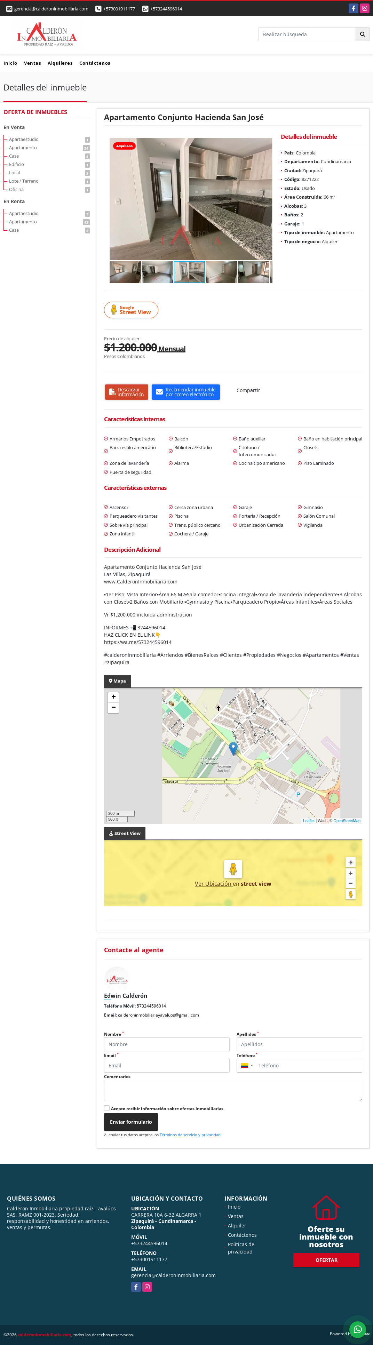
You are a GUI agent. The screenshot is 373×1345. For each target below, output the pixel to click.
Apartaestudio (49, 139)
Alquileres (60, 63)
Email (111, 1055)
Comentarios (117, 1077)
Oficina (49, 189)
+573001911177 (119, 9)
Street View (132, 310)
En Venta (14, 127)
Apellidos (248, 1034)
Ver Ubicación (214, 884)
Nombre (114, 1034)
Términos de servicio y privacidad (190, 1134)
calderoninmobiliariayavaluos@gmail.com (158, 1015)
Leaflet (309, 821)
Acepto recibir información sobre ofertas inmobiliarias (167, 1109)
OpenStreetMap (346, 821)
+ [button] (113, 697)
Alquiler (237, 1225)
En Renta (14, 201)
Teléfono (247, 1055)
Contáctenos (94, 63)
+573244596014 (166, 9)
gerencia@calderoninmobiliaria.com (173, 1275)
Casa (49, 155)
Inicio (10, 63)
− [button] (113, 708)
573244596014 (151, 1006)
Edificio (49, 164)
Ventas (32, 63)
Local (49, 172)
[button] (266, 144)
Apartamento (49, 147)
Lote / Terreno (49, 180)
